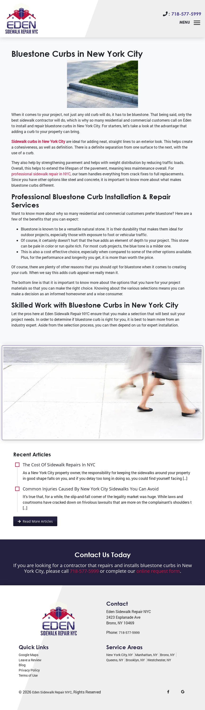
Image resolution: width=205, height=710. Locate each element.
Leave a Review (30, 660)
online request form (158, 571)
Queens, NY (114, 660)
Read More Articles (35, 521)
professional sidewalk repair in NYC (41, 173)
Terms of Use (28, 675)
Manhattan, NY (146, 655)
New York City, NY (119, 655)
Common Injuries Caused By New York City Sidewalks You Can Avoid (91, 489)
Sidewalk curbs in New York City (38, 141)
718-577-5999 (186, 14)
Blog (22, 665)
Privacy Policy (29, 670)
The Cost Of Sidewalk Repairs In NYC (59, 464)
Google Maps (28, 655)
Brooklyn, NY (135, 660)
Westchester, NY (159, 660)
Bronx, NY (167, 655)
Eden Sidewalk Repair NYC (52, 692)
